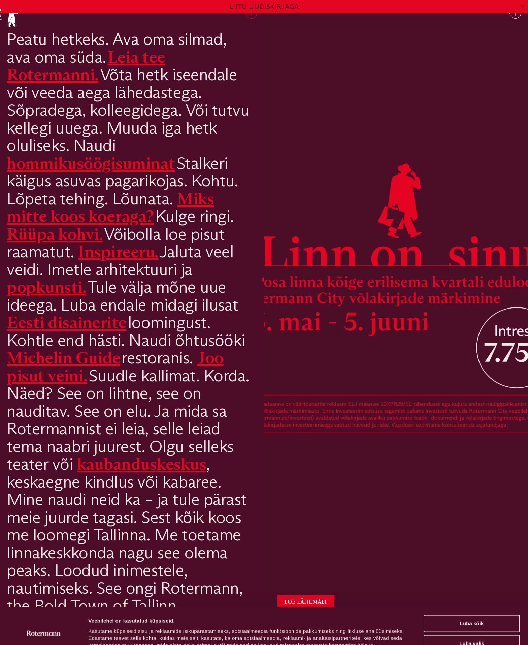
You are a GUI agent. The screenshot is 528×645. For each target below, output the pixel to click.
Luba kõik (472, 589)
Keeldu (471, 628)
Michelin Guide (63, 357)
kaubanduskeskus (141, 463)
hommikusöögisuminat (91, 163)
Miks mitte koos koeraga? (110, 207)
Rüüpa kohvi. (55, 234)
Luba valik (471, 609)
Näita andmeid (347, 632)
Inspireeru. (118, 251)
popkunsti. (46, 286)
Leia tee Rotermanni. (86, 66)
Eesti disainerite (67, 322)
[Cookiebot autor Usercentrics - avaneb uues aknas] (43, 632)
